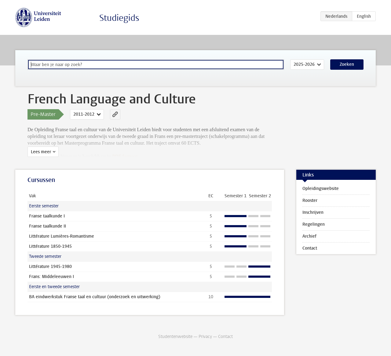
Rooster (309, 200)
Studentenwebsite (175, 336)
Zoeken (347, 64)
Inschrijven (312, 212)
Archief (309, 236)
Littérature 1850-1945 (50, 246)
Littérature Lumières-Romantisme (61, 236)
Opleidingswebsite (320, 188)
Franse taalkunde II (47, 226)
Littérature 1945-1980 (50, 266)
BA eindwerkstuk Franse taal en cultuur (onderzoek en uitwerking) (94, 297)
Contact (309, 248)
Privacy (205, 336)
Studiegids (119, 18)
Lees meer (41, 152)
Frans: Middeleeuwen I (51, 277)
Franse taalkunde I (47, 216)
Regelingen (313, 224)
